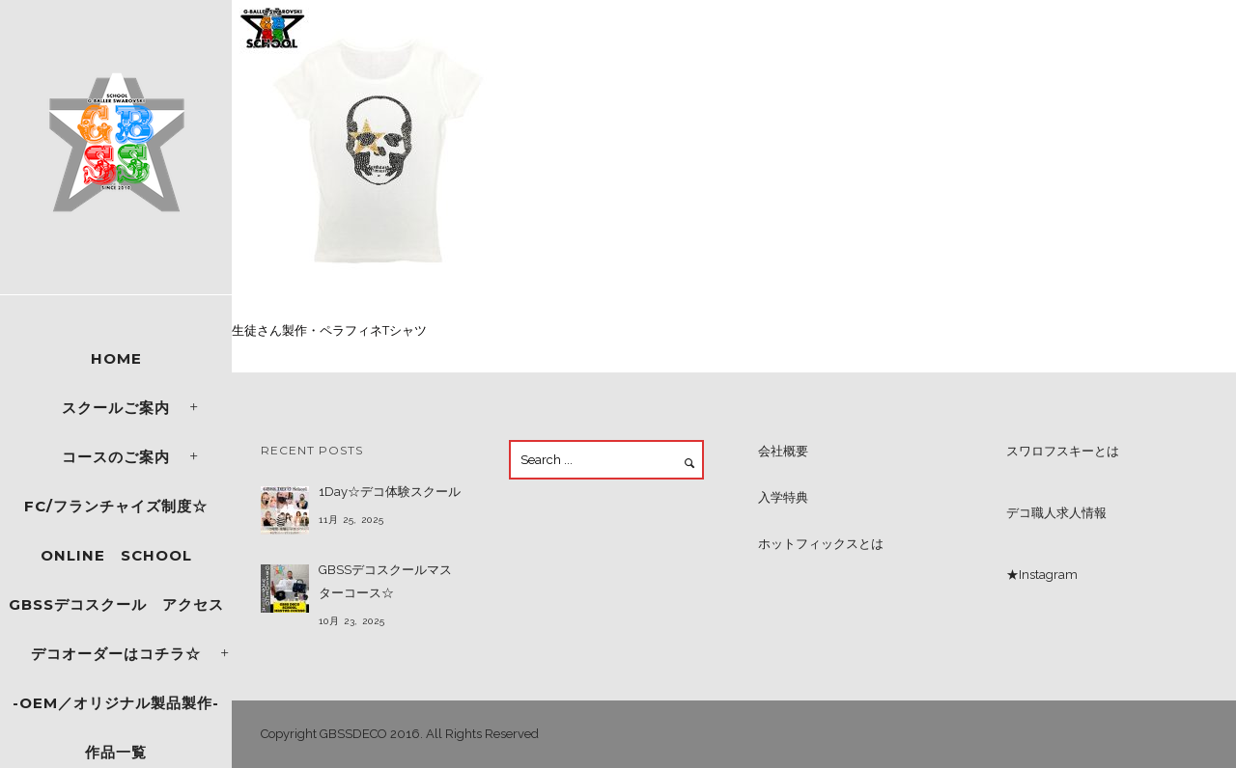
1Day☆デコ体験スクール (390, 491)
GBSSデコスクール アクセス (116, 604)
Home (116, 358)
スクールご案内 (116, 407)
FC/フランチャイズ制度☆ (116, 506)
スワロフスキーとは (1062, 451)
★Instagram (1042, 574)
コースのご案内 (116, 457)
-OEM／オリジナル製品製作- (116, 703)
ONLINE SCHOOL (116, 555)
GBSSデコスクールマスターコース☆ (385, 581)
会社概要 (783, 451)
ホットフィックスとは (821, 543)
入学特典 (783, 497)
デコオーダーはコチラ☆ (116, 654)
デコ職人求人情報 (1056, 513)
